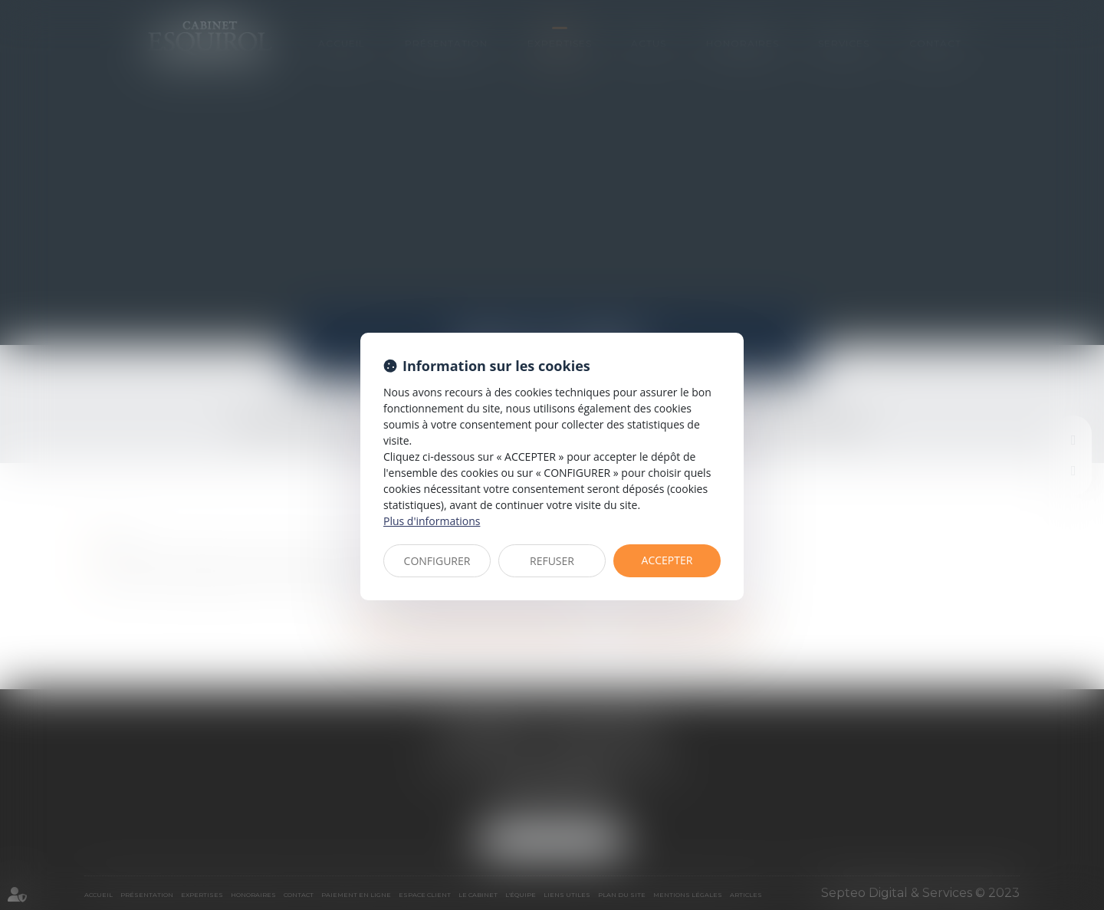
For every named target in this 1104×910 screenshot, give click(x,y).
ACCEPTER (667, 560)
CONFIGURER (437, 561)
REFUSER (552, 561)
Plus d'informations (431, 521)
